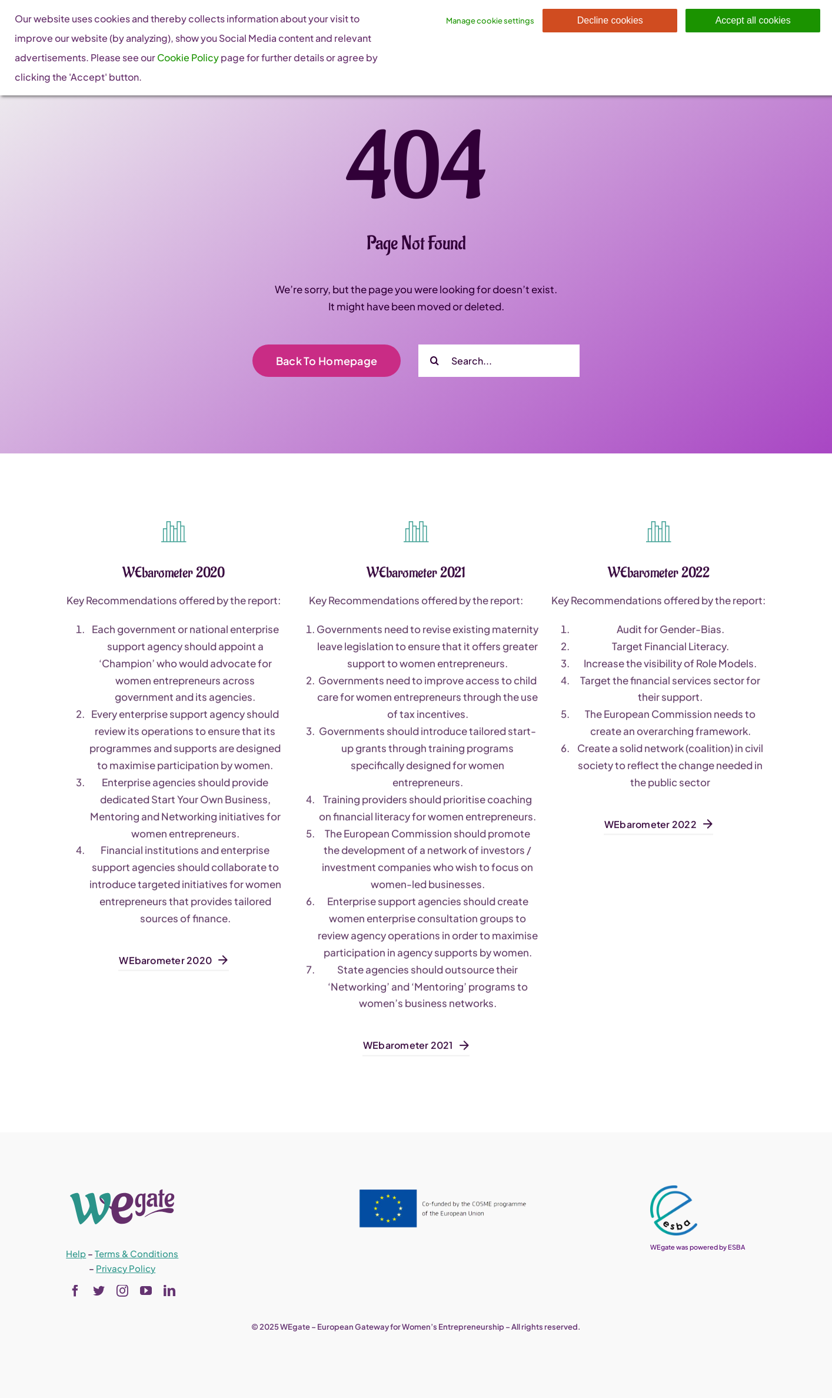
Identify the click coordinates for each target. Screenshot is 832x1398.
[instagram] (122, 1291)
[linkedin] (169, 1291)
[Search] (434, 360)
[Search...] (499, 360)
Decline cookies (610, 20)
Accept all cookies (753, 20)
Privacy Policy (125, 1268)
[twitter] (99, 1291)
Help (76, 1253)
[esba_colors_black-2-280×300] (673, 1190)
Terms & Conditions (136, 1253)
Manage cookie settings (490, 20)
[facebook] (75, 1291)
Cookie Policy (188, 57)
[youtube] (146, 1291)
